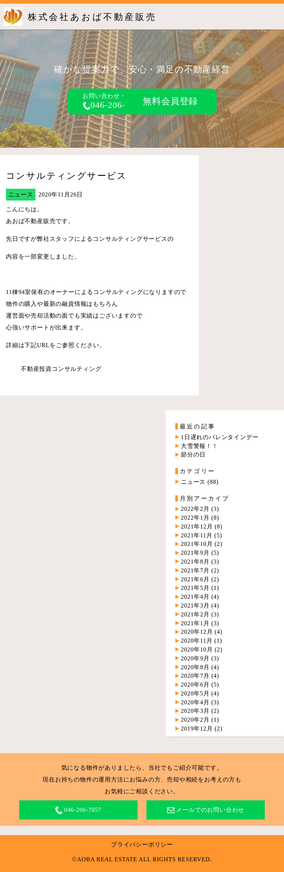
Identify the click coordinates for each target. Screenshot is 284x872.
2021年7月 (195, 570)
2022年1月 (195, 517)
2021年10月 (197, 544)
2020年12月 (197, 632)
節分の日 (193, 454)
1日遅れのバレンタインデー (219, 437)
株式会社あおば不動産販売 (92, 17)
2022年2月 (195, 509)
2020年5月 (195, 693)
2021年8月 (195, 561)
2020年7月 (195, 676)
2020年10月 (197, 649)
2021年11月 (197, 535)
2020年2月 (195, 720)
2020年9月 (195, 658)
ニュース (20, 194)
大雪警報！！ (199, 446)
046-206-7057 (113, 105)
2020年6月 (195, 684)
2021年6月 (195, 579)
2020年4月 (195, 702)
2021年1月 (195, 623)
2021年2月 (195, 614)
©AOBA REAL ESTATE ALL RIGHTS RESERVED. (142, 859)
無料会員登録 (170, 101)
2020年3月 (195, 711)
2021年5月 (195, 588)
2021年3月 (195, 605)
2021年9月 (195, 553)
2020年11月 (197, 640)
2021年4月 (195, 597)
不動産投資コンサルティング (61, 369)
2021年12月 (197, 526)
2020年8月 (195, 667)
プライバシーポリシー (142, 844)
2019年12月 (197, 728)
